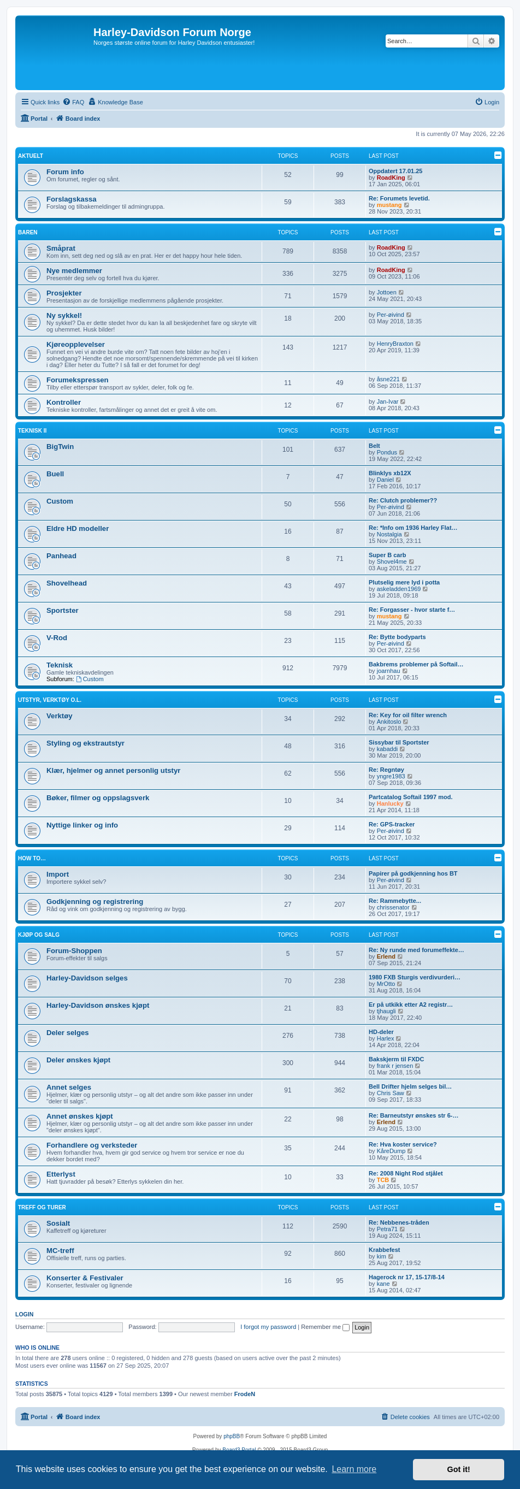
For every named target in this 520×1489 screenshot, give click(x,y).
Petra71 (387, 1229)
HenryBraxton (395, 343)
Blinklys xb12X (390, 473)
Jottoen (387, 292)
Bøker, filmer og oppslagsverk (97, 798)
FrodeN (245, 1394)
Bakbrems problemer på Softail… (416, 664)
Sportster (62, 610)
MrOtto (386, 983)
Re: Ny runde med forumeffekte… (416, 950)
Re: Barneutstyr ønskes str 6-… (413, 1115)
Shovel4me (392, 561)
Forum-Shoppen (74, 951)
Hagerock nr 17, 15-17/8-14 (407, 1277)
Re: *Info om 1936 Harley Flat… (413, 527)
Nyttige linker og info (82, 825)
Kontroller (63, 402)
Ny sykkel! (64, 315)
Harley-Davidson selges (87, 978)
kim (381, 1256)
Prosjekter (64, 293)
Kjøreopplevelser (75, 344)
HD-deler (381, 1032)
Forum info (65, 172)
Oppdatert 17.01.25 (395, 171)
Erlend (386, 956)
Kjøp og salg (39, 935)
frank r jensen (395, 1065)
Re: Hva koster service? (403, 1144)
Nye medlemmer (74, 271)
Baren (28, 232)
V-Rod (56, 638)
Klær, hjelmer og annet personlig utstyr (113, 770)
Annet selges (68, 1087)
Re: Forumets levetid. (399, 198)
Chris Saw (390, 1093)
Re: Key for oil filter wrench (408, 715)
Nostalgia (389, 534)
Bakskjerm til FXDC (396, 1059)
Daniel (385, 479)
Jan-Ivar (388, 401)
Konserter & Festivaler (84, 1278)
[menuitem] (73, 102)
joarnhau (388, 670)
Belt (374, 445)
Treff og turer (42, 1207)
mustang (389, 205)
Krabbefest (384, 1249)
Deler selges (67, 1033)
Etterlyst (60, 1174)
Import (57, 874)
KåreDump (391, 1151)
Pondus (387, 452)
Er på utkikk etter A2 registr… (411, 1004)
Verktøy (59, 716)
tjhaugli (386, 1011)
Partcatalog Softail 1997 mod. (410, 797)
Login (24, 1314)
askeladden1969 (399, 589)
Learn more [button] (354, 1469)
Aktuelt (30, 156)
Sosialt (58, 1223)
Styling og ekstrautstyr (85, 743)
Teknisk (59, 665)
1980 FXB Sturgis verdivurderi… (414, 977)
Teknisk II (32, 431)
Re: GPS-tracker (392, 824)
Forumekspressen (77, 380)
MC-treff (60, 1250)
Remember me (325, 1326)
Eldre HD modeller (77, 528)
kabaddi (387, 749)
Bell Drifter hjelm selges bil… (410, 1086)
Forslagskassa (71, 199)
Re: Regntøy (386, 769)
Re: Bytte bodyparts (397, 637)
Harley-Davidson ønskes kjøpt (97, 1005)
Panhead (61, 556)
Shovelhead (66, 583)
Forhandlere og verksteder (91, 1145)
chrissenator (393, 907)
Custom (59, 501)
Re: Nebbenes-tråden (399, 1222)
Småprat (60, 248)
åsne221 (388, 379)
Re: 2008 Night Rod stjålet (406, 1173)
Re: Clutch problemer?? (403, 500)
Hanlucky (390, 803)
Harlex (385, 1038)
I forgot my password (268, 1326)
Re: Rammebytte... (395, 900)
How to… (32, 858)
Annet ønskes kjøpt (79, 1116)
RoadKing (391, 177)
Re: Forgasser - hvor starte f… (412, 609)
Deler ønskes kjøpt (78, 1060)
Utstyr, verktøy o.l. (49, 700)
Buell (55, 474)
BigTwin (60, 446)
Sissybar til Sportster (399, 742)
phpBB (231, 1436)
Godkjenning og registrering (94, 901)
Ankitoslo (389, 721)
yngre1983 (391, 776)
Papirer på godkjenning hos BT (413, 873)
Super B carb (387, 555)
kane (383, 1283)
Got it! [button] (458, 1469)
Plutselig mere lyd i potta (404, 582)
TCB (383, 1180)
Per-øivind (390, 314)
